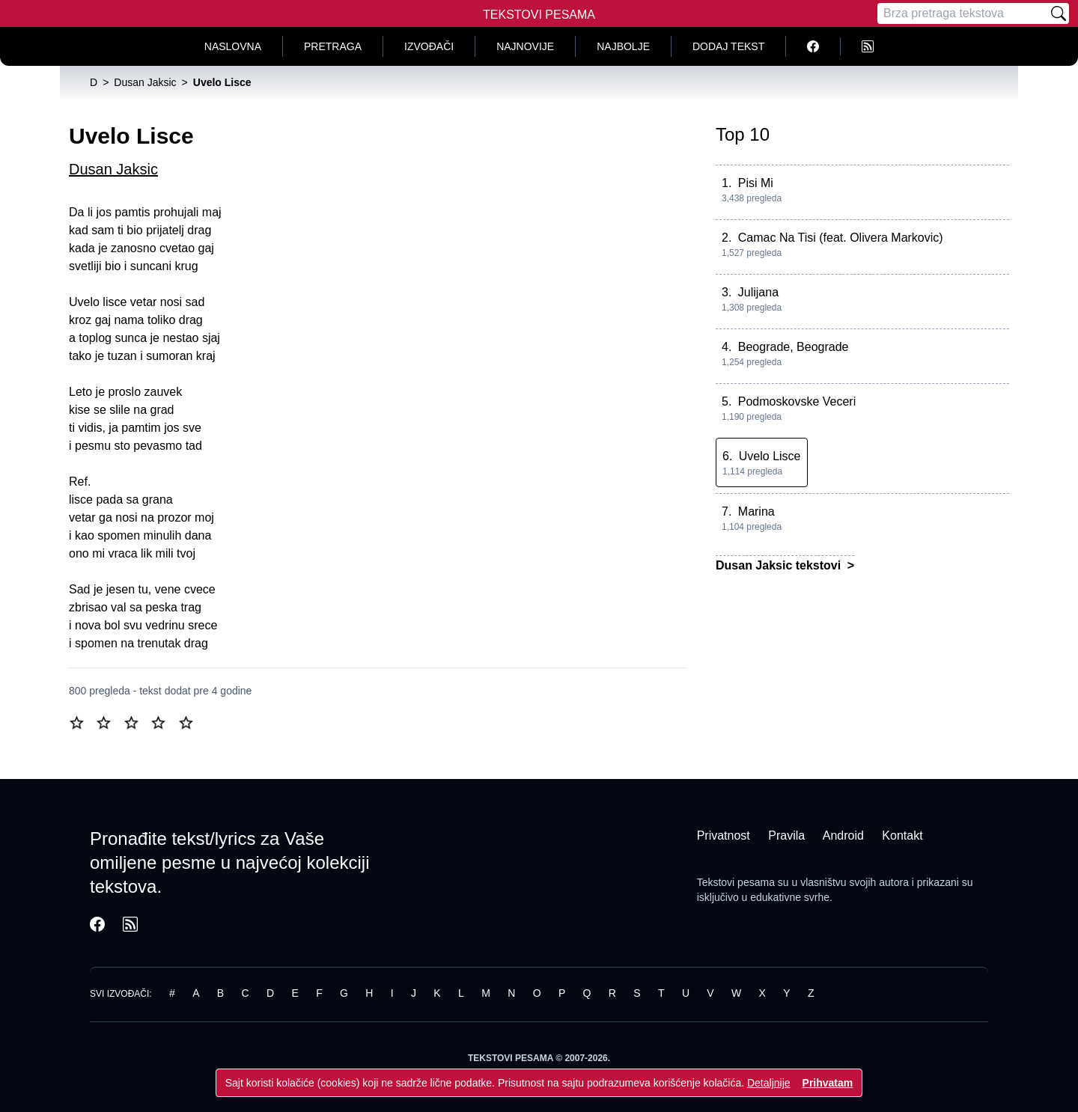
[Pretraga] (962, 13)
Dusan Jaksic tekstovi (780, 565)
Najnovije (525, 46)
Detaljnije (769, 1083)
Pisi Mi (755, 183)
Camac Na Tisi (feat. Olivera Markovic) (840, 237)
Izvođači (429, 46)
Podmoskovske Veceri (797, 401)
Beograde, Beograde (793, 346)
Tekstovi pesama (736, 882)
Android (843, 835)
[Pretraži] (1058, 13)
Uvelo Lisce (770, 456)
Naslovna (232, 46)
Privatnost (723, 835)
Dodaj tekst (728, 46)
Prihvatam (828, 1083)
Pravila (786, 835)
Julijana (758, 292)
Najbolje (623, 46)
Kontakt (902, 835)
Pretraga (333, 46)
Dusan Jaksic (113, 169)
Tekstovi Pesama (539, 14)
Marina (756, 511)
